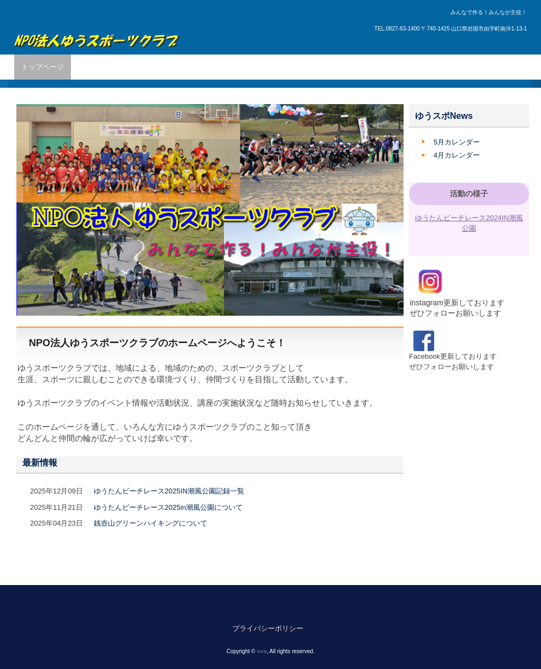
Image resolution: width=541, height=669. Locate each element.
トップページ (42, 67)
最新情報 (39, 462)
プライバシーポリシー (267, 628)
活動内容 (135, 67)
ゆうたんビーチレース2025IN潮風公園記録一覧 (169, 491)
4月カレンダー (457, 155)
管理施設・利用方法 (280, 67)
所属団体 (177, 67)
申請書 (379, 67)
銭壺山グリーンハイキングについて (150, 523)
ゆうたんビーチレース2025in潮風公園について (168, 507)
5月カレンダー (457, 142)
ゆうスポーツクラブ (96, 34)
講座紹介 (220, 67)
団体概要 (92, 67)
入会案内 (340, 67)
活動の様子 (469, 193)
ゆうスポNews (444, 115)
